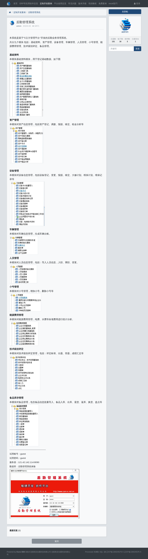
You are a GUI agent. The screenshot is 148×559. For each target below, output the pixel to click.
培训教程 (92, 3)
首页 (15, 3)
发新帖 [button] (125, 11)
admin (18, 26)
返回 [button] (57, 541)
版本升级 (82, 3)
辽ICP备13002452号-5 (132, 552)
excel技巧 (113, 3)
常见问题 (72, 3)
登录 (137, 3)
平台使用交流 (60, 3)
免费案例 (103, 3)
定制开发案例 (46, 3)
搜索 (138, 48)
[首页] (10, 12)
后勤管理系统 (34, 12)
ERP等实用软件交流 (29, 3)
